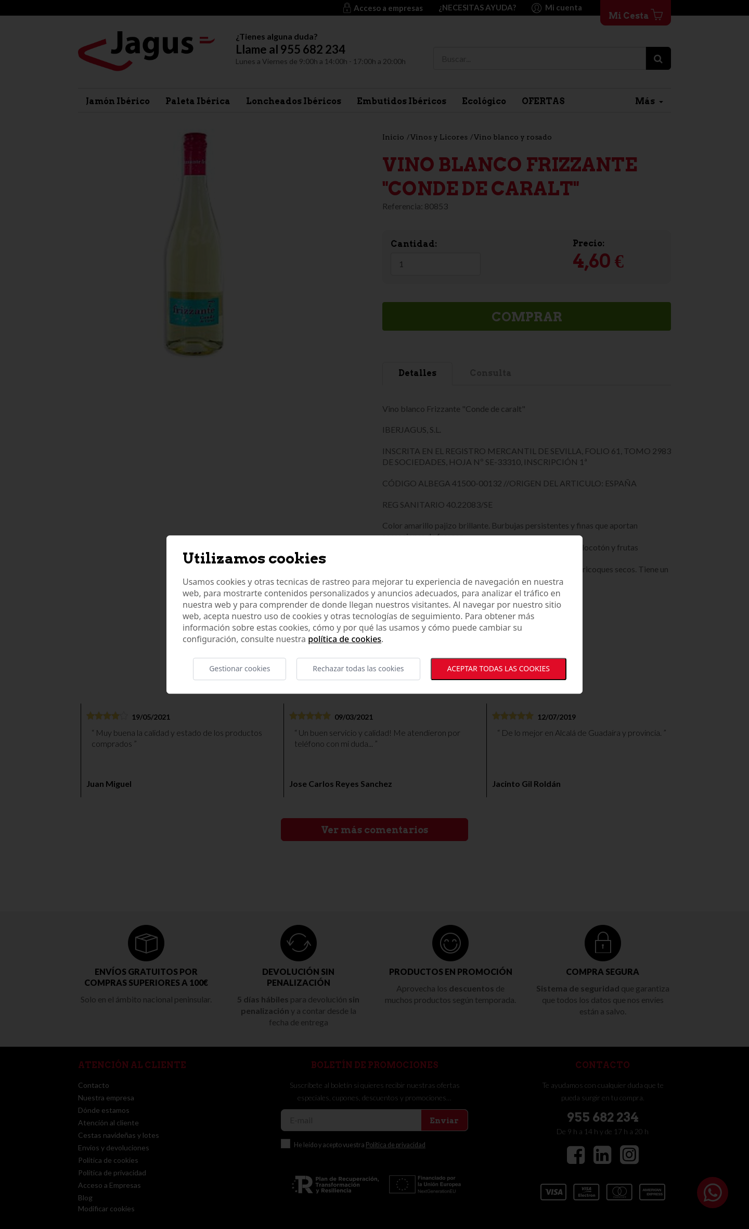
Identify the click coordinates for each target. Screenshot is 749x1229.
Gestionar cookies (239, 669)
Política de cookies (344, 639)
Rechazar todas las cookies (358, 669)
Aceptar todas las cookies (498, 669)
